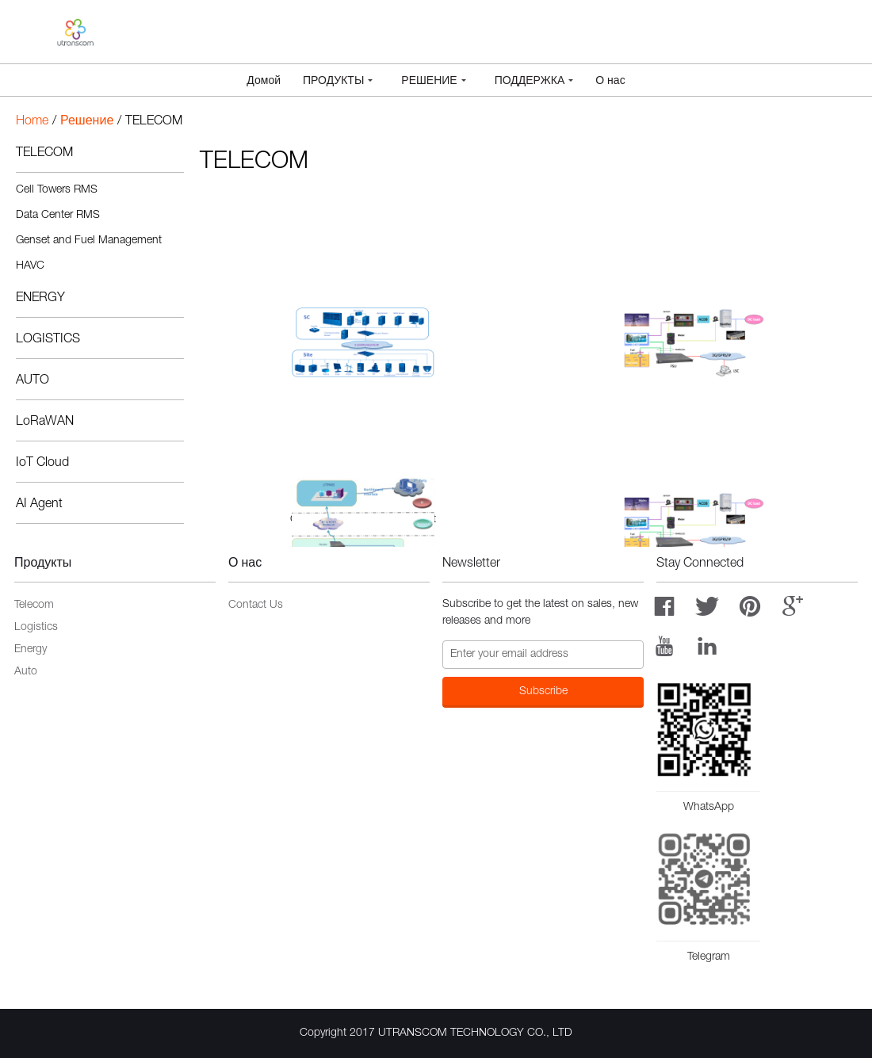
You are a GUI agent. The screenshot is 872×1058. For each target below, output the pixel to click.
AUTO (32, 381)
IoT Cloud (42, 463)
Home (32, 122)
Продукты (338, 81)
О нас (610, 81)
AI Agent (39, 504)
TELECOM (44, 153)
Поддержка (534, 81)
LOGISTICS (48, 340)
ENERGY (40, 298)
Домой (264, 81)
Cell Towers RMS (57, 190)
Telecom (34, 605)
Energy (30, 649)
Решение (433, 81)
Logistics (36, 627)
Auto (25, 672)
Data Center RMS (58, 215)
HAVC (30, 266)
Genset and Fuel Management (89, 240)
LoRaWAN (45, 422)
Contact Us (255, 605)
